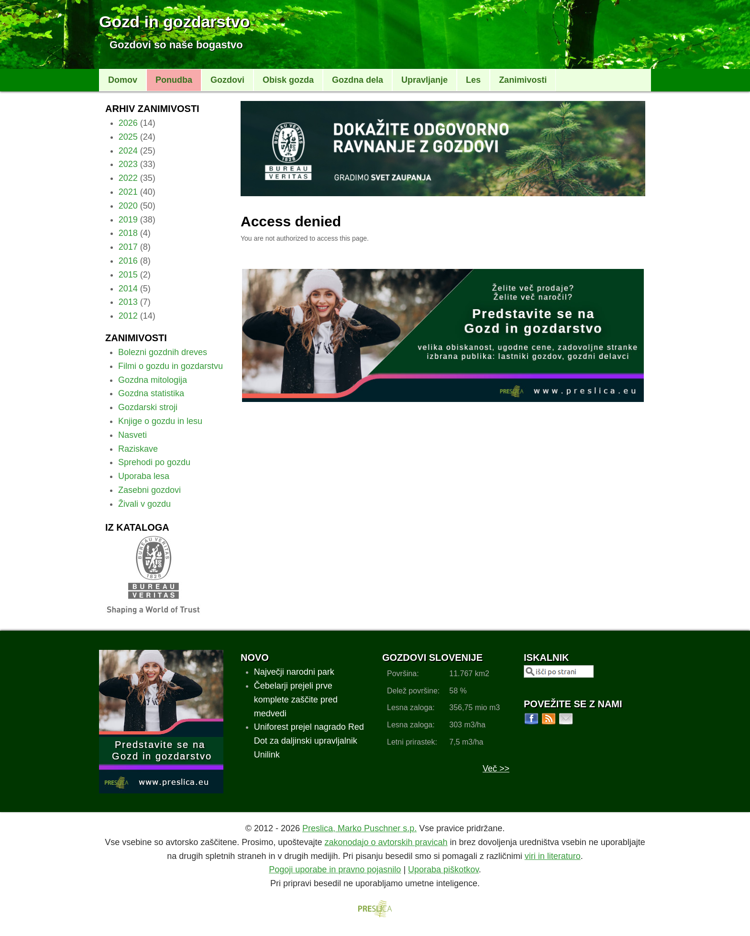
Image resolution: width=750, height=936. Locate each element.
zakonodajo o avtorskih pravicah (385, 842)
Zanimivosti (523, 80)
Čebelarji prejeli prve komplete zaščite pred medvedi (296, 699)
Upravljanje (424, 80)
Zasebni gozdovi (149, 490)
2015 (128, 274)
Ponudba (173, 80)
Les (473, 80)
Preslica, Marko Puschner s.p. (359, 828)
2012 (128, 316)
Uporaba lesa (143, 476)
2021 (128, 192)
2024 (128, 151)
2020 (128, 206)
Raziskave (138, 449)
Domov (122, 80)
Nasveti (132, 435)
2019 (128, 219)
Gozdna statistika (151, 393)
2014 (128, 288)
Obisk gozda (288, 80)
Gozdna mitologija (152, 380)
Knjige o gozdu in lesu (160, 421)
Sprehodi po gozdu (154, 462)
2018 (128, 233)
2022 (128, 178)
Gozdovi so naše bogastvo (176, 45)
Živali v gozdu (144, 504)
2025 (128, 137)
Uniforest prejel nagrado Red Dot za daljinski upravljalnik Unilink (309, 740)
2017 (128, 247)
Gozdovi (227, 80)
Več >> (496, 768)
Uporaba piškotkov (443, 869)
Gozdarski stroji (147, 407)
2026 (128, 123)
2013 (128, 302)
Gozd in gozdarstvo (174, 21)
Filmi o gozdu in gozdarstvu (170, 366)
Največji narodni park (294, 672)
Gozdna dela (357, 80)
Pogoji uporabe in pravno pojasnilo (335, 869)
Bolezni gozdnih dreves (162, 352)
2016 (128, 261)
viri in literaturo (553, 856)
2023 (128, 164)
